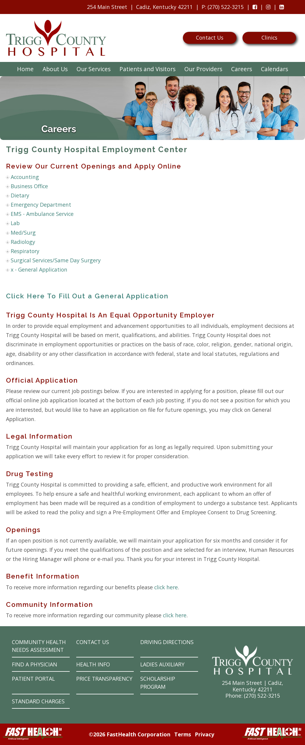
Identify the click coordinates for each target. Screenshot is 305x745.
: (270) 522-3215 (221, 8)
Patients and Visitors (147, 69)
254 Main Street (107, 6)
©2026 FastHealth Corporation (129, 734)
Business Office (29, 186)
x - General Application (39, 269)
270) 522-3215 (262, 695)
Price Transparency (104, 678)
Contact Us (209, 37)
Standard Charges (38, 701)
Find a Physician (34, 664)
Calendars (274, 69)
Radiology (23, 241)
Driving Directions (167, 642)
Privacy (204, 734)
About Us (55, 69)
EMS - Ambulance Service (42, 213)
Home (25, 69)
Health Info (93, 664)
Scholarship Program (157, 682)
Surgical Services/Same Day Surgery (56, 260)
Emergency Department (41, 204)
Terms (182, 734)
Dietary (20, 195)
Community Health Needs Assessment (39, 646)
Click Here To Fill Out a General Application (87, 296)
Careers (241, 69)
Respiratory (25, 251)
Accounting (25, 176)
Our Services (94, 69)
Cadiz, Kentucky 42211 (164, 6)
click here (166, 587)
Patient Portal (33, 678)
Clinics (269, 37)
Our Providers (203, 69)
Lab (15, 223)
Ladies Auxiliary (162, 664)
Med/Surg (23, 232)
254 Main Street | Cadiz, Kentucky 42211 (252, 686)
